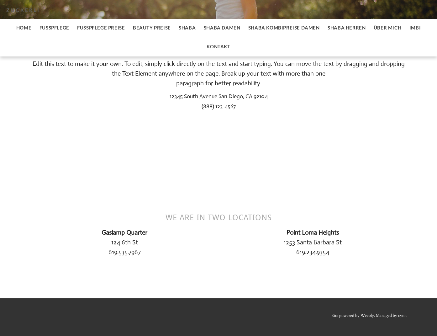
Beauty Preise (152, 27)
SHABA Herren (347, 27)
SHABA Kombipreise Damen (284, 27)
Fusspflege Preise (101, 27)
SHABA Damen (222, 27)
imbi (415, 27)
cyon (402, 315)
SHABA (187, 27)
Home (23, 27)
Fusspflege (54, 27)
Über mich (387, 27)
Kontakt (218, 46)
